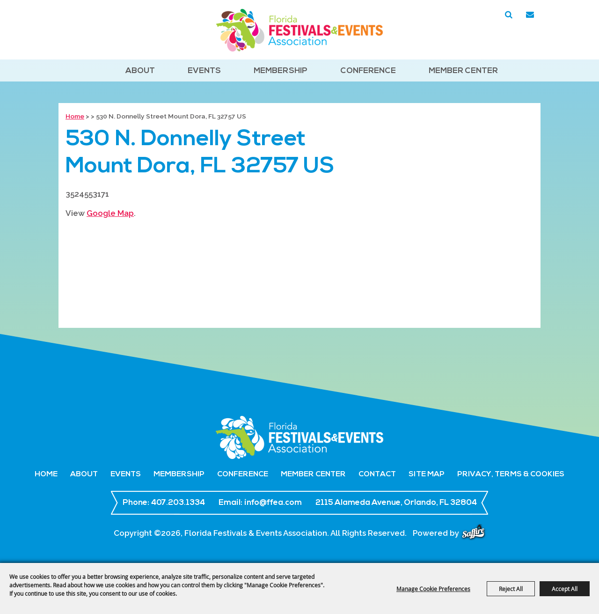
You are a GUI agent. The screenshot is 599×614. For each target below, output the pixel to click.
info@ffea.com (273, 503)
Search (508, 15)
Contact (377, 474)
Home (75, 116)
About (140, 71)
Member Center (463, 71)
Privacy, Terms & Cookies (510, 474)
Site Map (427, 474)
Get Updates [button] (529, 15)
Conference (368, 71)
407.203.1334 (178, 503)
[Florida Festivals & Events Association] (299, 30)
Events (204, 71)
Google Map (110, 213)
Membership (280, 71)
